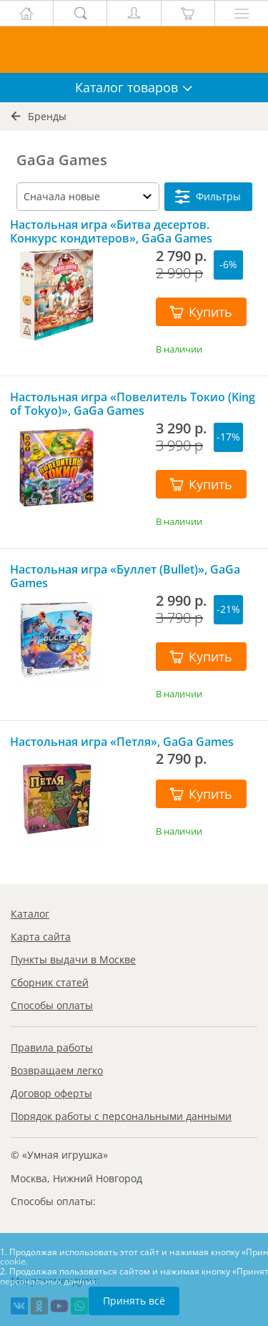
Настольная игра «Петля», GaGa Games (122, 742)
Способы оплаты (52, 1005)
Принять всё (134, 1300)
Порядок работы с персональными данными (121, 1116)
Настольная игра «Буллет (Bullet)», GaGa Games (125, 576)
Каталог (30, 913)
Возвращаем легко (57, 1070)
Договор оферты (51, 1093)
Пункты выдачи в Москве (73, 959)
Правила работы (52, 1047)
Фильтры (208, 197)
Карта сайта (41, 936)
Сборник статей (50, 982)
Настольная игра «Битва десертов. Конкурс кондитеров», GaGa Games (111, 231)
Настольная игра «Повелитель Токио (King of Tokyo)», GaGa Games (132, 404)
